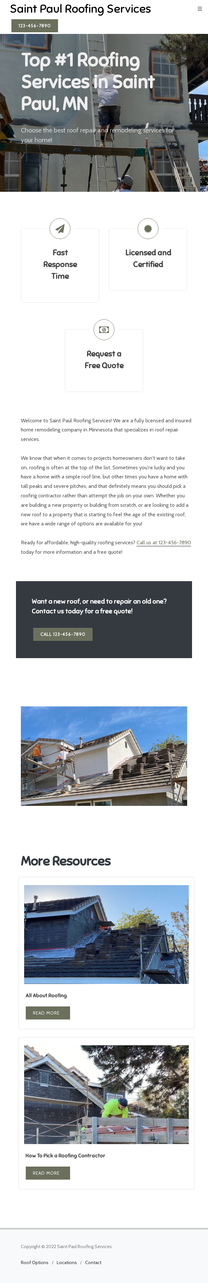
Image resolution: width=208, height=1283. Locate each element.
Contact (93, 1262)
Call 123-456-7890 (62, 634)
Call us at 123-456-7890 (164, 542)
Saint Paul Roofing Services (80, 9)
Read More (46, 1013)
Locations (67, 1262)
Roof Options (35, 1262)
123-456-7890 (35, 26)
